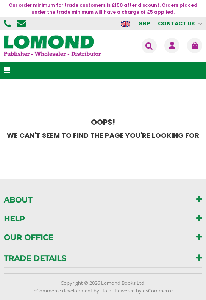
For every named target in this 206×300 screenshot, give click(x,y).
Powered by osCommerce (144, 290)
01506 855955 (8, 23)
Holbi (106, 290)
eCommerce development (63, 290)
